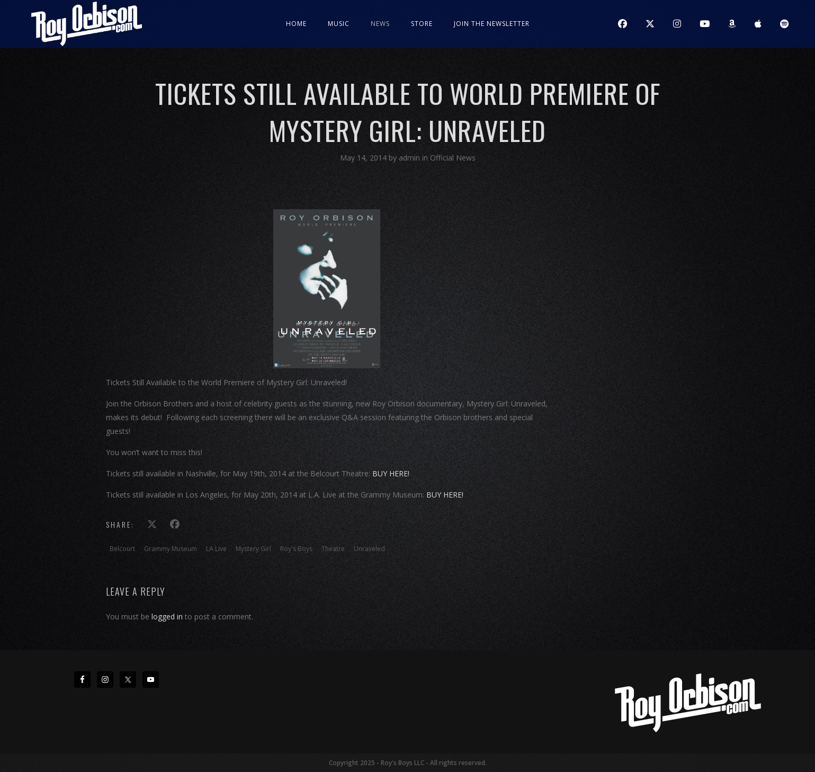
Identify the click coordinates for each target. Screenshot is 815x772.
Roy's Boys (296, 548)
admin (410, 158)
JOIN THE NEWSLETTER (492, 23)
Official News (453, 158)
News (380, 23)
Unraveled (369, 548)
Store (422, 23)
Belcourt (122, 548)
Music (339, 23)
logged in (167, 616)
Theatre (333, 548)
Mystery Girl (253, 548)
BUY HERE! (390, 473)
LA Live (216, 548)
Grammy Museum (170, 548)
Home (296, 23)
